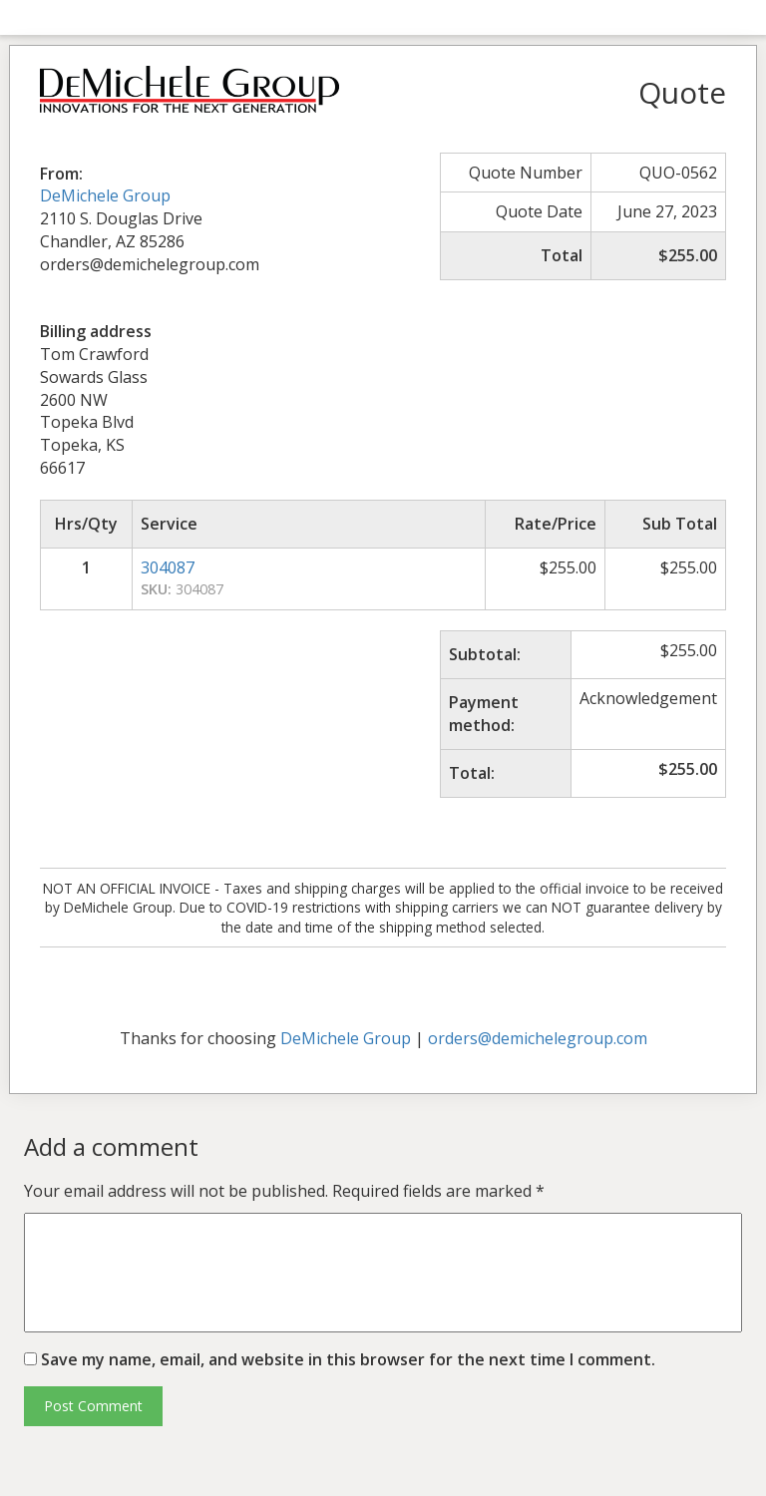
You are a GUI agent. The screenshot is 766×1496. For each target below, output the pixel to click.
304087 (167, 567)
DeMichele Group (105, 195)
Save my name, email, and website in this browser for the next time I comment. (348, 1359)
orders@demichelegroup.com (537, 1038)
